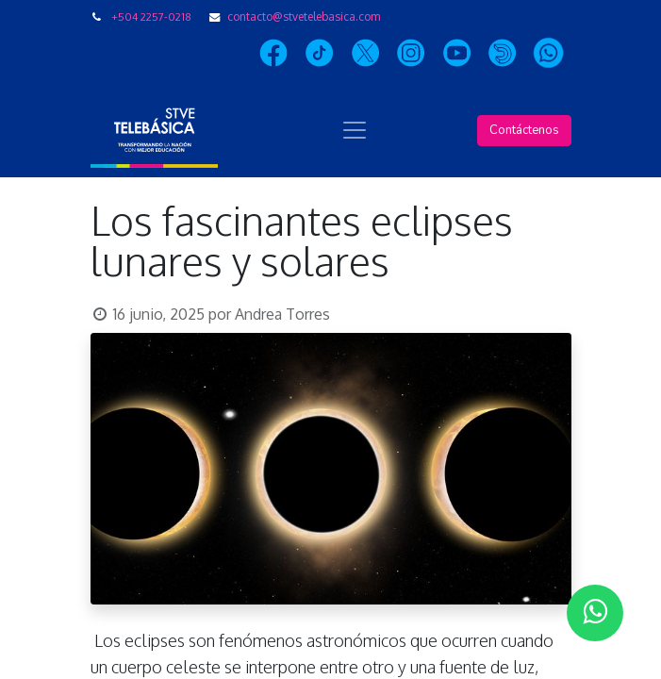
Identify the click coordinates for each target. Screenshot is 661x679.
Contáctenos (524, 130)
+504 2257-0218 (151, 16)
